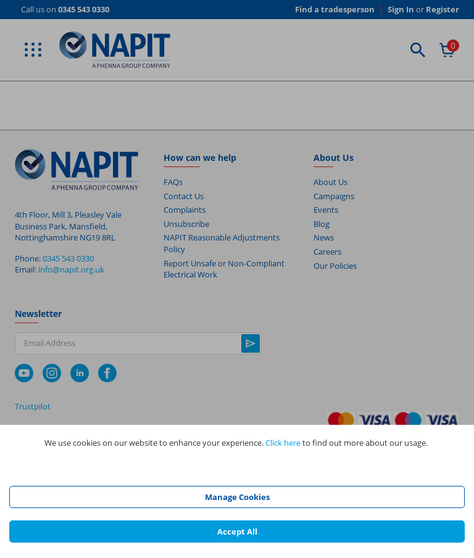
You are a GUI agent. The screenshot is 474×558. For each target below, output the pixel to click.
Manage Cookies (237, 497)
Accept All (237, 531)
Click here (283, 442)
